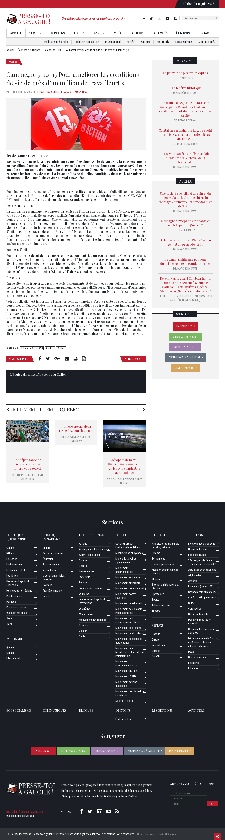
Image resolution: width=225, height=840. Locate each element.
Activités (161, 33)
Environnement (14, 564)
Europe (83, 582)
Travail (9, 623)
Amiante (192, 580)
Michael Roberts (187, 143)
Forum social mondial (91, 588)
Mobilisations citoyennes (129, 553)
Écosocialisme (183, 41)
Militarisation (86, 614)
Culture (146, 41)
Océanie (83, 625)
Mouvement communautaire (130, 588)
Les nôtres (12, 575)
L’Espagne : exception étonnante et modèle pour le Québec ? (185, 223)
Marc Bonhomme (187, 167)
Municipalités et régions (19, 590)
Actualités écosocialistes (202, 569)
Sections (36, 33)
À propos (183, 33)
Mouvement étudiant (126, 670)
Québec (13, 61)
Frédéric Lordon (187, 92)
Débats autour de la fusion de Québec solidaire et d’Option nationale (202, 642)
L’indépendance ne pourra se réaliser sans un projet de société (28, 464)
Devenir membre (184, 367)
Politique (11, 601)
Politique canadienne (86, 41)
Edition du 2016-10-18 (32, 348)
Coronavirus (194, 608)
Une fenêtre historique (185, 88)
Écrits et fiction (123, 719)
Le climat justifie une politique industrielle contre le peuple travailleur (185, 261)
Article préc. (19, 359)
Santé (9, 618)
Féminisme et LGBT (16, 570)
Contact (204, 33)
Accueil (16, 33)
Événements (158, 558)
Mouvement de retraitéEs (128, 603)
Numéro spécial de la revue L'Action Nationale (76, 428)
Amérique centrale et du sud (94, 549)
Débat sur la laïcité (198, 614)
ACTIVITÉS (196, 710)
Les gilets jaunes (197, 554)
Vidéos (119, 33)
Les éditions (162, 710)
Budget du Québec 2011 (201, 586)
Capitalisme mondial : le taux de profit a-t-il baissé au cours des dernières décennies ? (185, 134)
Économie (162, 41)
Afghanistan (195, 575)
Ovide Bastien (187, 230)
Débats (10, 553)
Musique (156, 579)
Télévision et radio (162, 605)
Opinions (99, 33)
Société (131, 41)
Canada (10, 652)
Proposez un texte (184, 347)
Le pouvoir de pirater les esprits (185, 73)
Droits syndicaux (197, 657)
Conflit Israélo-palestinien (202, 597)
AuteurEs (139, 33)
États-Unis (84, 577)
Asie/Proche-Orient (89, 554)
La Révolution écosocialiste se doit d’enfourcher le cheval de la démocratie (185, 158)
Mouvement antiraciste (127, 582)
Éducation (11, 559)
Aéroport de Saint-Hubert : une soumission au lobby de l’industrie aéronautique (124, 466)
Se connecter (125, 834)
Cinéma (156, 553)
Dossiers (58, 33)
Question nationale (16, 612)
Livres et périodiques (163, 564)
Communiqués (206, 41)
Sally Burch (187, 77)
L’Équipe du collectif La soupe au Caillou (62, 91)
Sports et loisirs (124, 700)
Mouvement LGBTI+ (125, 676)
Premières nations (16, 607)
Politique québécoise (56, 41)
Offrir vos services (185, 336)
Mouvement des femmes (92, 619)
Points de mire (14, 596)
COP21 (192, 603)
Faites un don (184, 326)
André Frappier (26, 475)
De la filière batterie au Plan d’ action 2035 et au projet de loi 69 (185, 242)
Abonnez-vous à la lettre (184, 357)
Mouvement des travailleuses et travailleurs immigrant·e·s (129, 652)
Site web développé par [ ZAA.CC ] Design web (157, 834)
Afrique (83, 543)
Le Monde (84, 593)
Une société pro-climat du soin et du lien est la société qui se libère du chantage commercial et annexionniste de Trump (185, 199)
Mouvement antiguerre (127, 577)
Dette (191, 651)
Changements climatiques (202, 591)
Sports (155, 599)
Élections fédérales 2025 (201, 543)
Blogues (78, 33)
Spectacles (158, 594)
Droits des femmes (53, 553)
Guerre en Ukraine (197, 549)
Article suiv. (134, 359)
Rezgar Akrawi (187, 120)
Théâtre (156, 610)
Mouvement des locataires (129, 633)
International (113, 41)
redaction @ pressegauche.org (24, 812)
